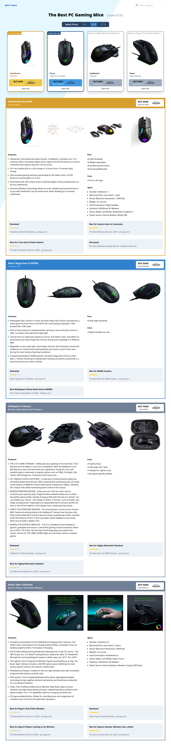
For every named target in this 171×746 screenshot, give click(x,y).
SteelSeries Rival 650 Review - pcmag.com (28, 232)
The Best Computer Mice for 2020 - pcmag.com (31, 250)
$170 (103, 24)
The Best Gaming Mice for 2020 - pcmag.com (30, 571)
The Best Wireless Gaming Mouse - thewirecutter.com (113, 246)
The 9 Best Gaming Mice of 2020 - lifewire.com (30, 393)
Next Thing (11, 5)
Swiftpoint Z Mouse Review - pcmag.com (28, 553)
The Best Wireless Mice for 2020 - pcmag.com (109, 232)
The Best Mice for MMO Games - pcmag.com (109, 379)
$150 (93, 24)
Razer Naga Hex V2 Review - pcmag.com (28, 379)
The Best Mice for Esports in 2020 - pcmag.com (31, 716)
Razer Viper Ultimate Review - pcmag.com (107, 716)
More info (25, 88)
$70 (85, 24)
